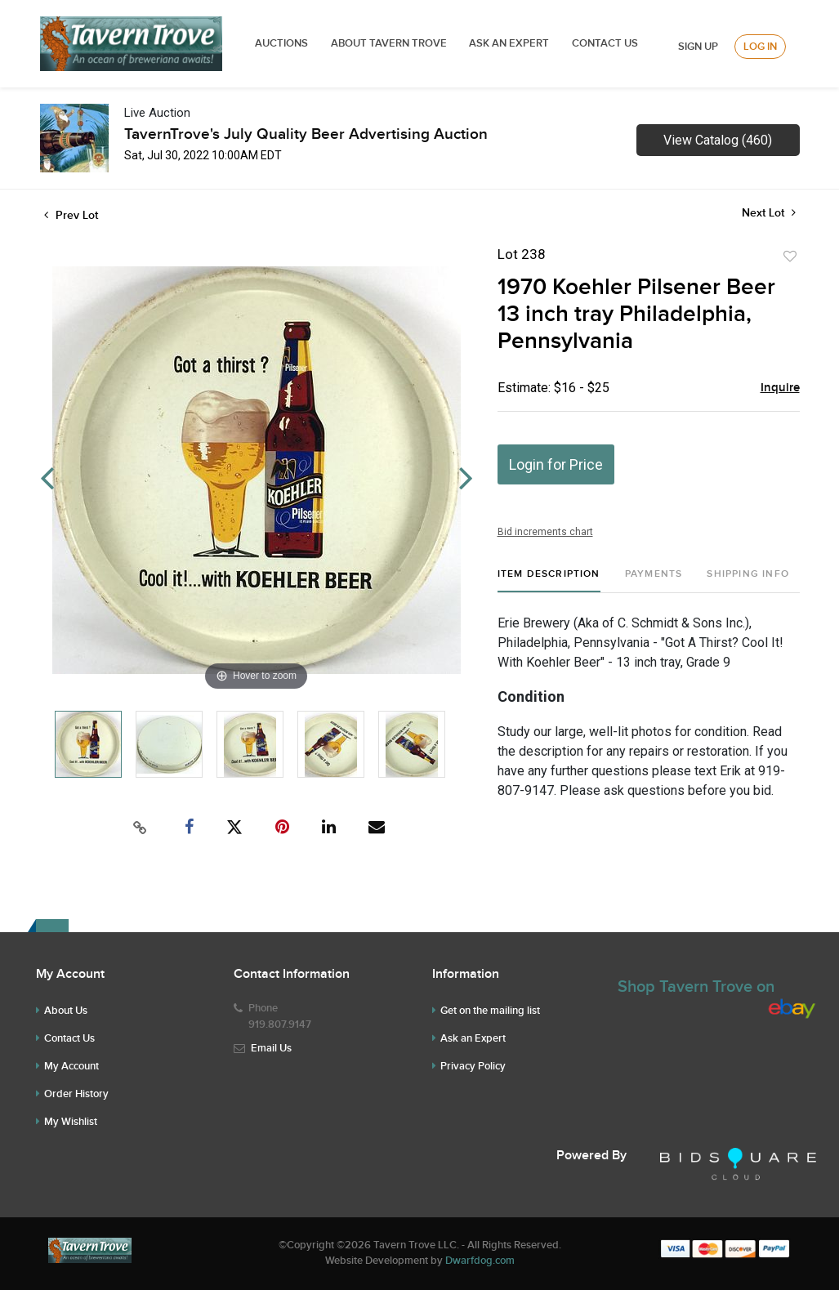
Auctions (281, 43)
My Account (71, 1066)
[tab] (549, 580)
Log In (760, 46)
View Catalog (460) (717, 140)
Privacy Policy (473, 1066)
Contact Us (605, 43)
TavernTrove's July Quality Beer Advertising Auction (306, 134)
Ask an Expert (473, 1038)
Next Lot (769, 213)
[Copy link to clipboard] (140, 827)
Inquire (780, 388)
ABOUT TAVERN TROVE (390, 43)
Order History (76, 1093)
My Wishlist (70, 1121)
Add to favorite (790, 257)
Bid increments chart (545, 532)
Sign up (698, 46)
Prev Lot (71, 215)
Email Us (271, 1048)
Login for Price (556, 464)
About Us (65, 1010)
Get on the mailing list (490, 1010)
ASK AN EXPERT (509, 43)
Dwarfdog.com (480, 1260)
